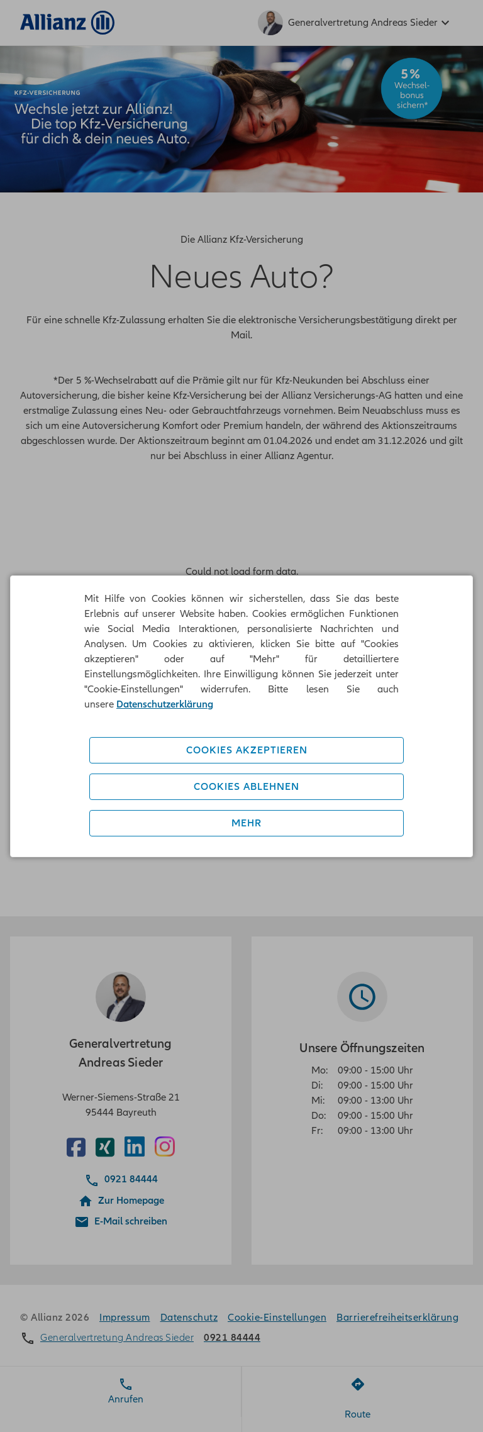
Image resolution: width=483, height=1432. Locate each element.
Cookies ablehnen (246, 786)
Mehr (246, 823)
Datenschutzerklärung (164, 704)
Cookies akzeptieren (247, 750)
